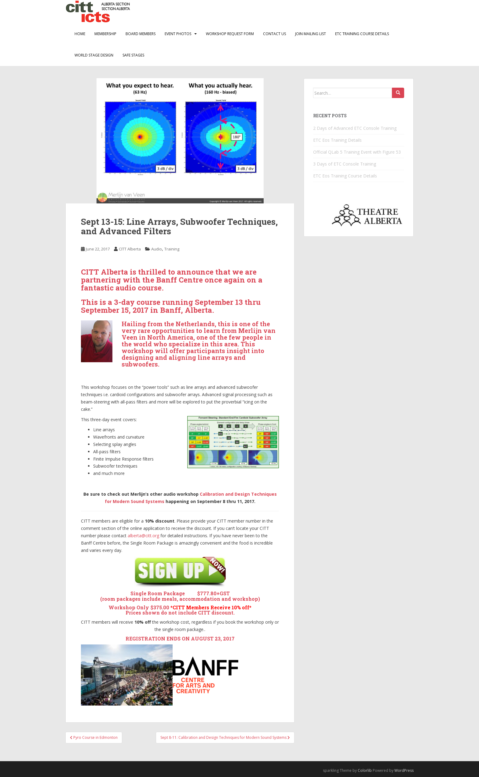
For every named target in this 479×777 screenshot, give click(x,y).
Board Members (140, 33)
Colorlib (365, 770)
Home (80, 33)
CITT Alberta (130, 249)
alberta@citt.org (143, 535)
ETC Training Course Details (362, 33)
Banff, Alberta (186, 310)
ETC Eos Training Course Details (345, 176)
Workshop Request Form (230, 33)
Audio (156, 249)
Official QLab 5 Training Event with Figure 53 (357, 152)
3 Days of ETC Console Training (344, 164)
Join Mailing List (310, 33)
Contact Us (274, 33)
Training (171, 249)
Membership (105, 33)
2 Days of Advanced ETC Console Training (355, 128)
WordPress (404, 770)
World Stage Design (94, 55)
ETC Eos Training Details (337, 140)
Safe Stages (133, 55)
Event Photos (178, 33)
